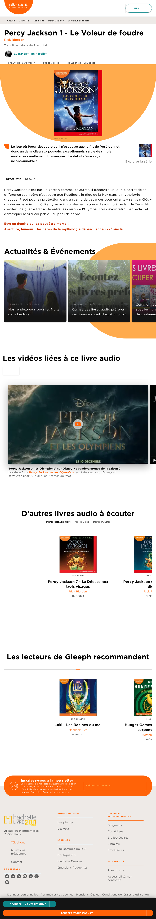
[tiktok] (36, 876)
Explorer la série (138, 161)
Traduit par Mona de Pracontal (25, 45)
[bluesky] (7, 882)
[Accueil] (18, 8)
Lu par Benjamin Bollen (30, 53)
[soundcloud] (13, 876)
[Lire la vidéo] (78, 424)
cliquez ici (64, 792)
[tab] (13, 179)
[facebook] (7, 876)
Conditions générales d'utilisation (125, 894)
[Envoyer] (142, 786)
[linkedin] (31, 876)
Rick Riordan (14, 40)
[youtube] (25, 876)
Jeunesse (24, 20)
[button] (29, 904)
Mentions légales (87, 894)
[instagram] (19, 876)
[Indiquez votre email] (111, 786)
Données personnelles (22, 894)
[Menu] (139, 8)
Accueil (11, 20)
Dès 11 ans (38, 20)
